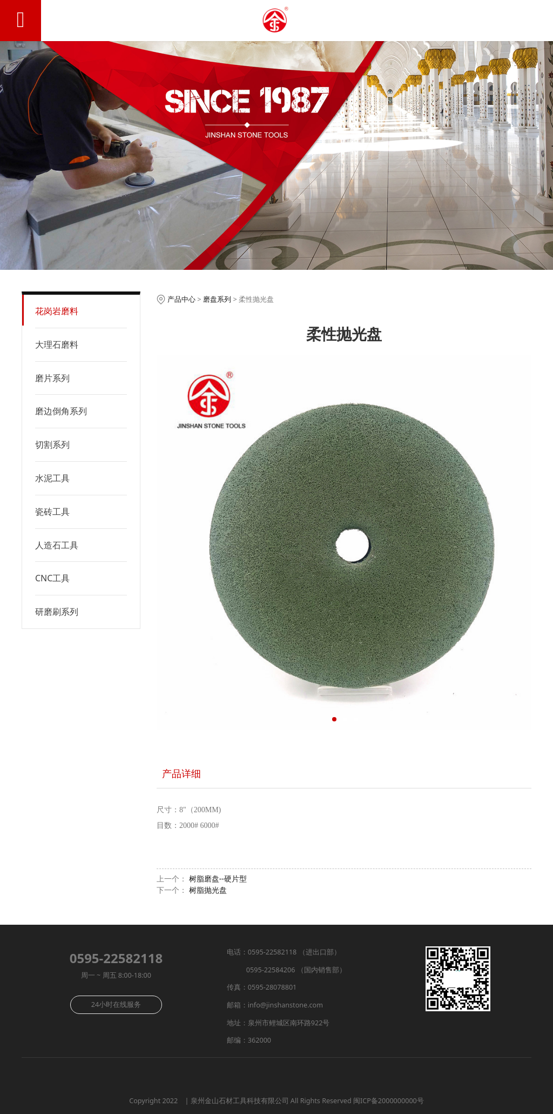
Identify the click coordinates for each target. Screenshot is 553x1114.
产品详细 (181, 773)
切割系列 (52, 444)
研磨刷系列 (56, 612)
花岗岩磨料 (56, 311)
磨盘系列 (217, 299)
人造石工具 (56, 545)
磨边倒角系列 (61, 411)
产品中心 (181, 299)
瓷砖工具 (52, 512)
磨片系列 (52, 378)
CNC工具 (52, 578)
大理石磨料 (56, 344)
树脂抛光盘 (208, 890)
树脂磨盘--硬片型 (218, 878)
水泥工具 (52, 478)
